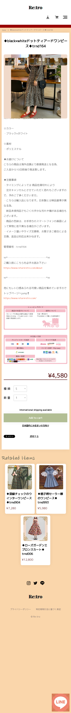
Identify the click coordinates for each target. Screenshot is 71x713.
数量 (7, 463)
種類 (7, 454)
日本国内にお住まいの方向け (35, 493)
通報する (34, 503)
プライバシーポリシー (19, 684)
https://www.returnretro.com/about (26, 332)
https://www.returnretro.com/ (22, 363)
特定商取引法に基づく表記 (49, 684)
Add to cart (35, 485)
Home (4, 33)
